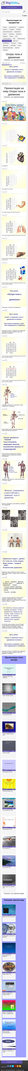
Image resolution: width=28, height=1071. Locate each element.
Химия (17, 43)
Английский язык (11, 27)
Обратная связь (20, 1067)
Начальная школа (10, 36)
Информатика (16, 31)
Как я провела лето (7, 863)
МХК (3, 36)
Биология (4, 29)
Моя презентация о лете (8, 787)
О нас (3, 1067)
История (22, 31)
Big (12, 2)
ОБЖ (16, 36)
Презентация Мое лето (7, 825)
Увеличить (22, 59)
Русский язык (5, 41)
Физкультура (5, 43)
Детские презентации (7, 31)
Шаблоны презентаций (7, 46)
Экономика (21, 46)
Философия (11, 43)
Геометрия (16, 29)
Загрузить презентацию (12, 7)
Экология (16, 46)
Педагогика (22, 39)
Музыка (22, 34)
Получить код (6, 59)
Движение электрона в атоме (9, 912)
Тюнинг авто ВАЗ (6, 749)
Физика (17, 41)
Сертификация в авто (7, 710)
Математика (11, 34)
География (10, 29)
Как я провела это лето (7, 768)
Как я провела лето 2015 (8, 806)
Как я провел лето (6, 844)
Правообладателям (10, 1067)
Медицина (17, 34)
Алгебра (4, 27)
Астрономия (18, 27)
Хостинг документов (11, 1069)
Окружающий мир (15, 39)
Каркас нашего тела (7, 970)
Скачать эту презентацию (14, 56)
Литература (5, 34)
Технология (12, 41)
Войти (24, 15)
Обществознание (6, 39)
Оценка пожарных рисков (8, 691)
